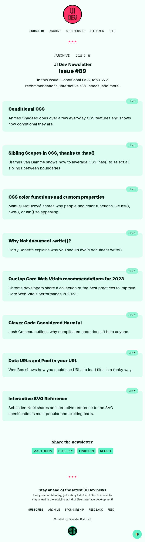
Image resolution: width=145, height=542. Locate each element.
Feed (112, 31)
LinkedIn (86, 451)
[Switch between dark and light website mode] (137, 534)
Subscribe (37, 31)
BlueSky (65, 451)
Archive (55, 31)
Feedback (97, 31)
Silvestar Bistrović (80, 519)
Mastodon (42, 451)
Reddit (106, 451)
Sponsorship (75, 31)
